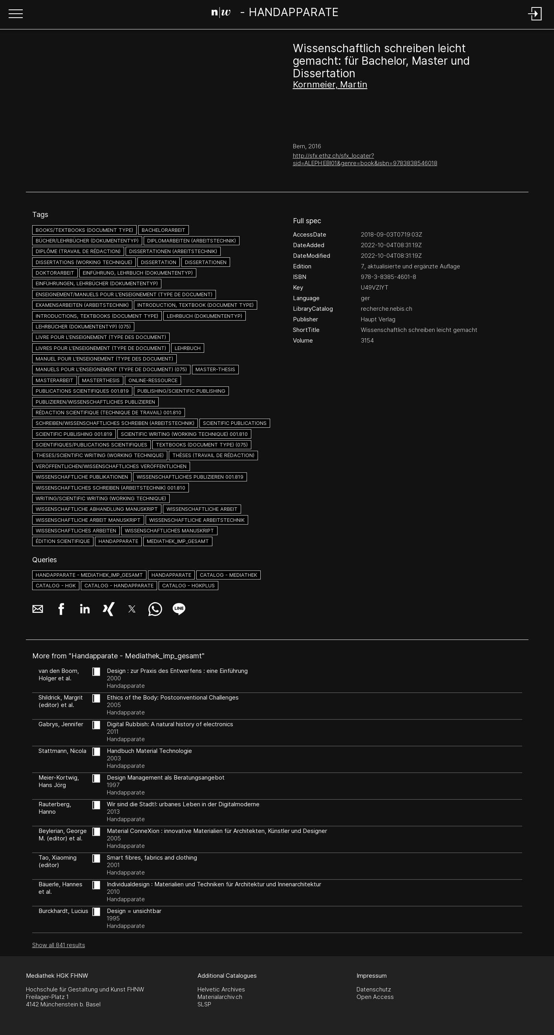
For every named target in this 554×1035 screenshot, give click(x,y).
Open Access (375, 996)
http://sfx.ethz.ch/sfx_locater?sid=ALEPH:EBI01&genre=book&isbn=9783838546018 (365, 159)
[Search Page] (275, 13)
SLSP (204, 1004)
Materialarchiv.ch (219, 996)
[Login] (535, 21)
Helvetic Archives (221, 989)
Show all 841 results (58, 945)
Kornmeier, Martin (330, 84)
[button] (15, 14)
